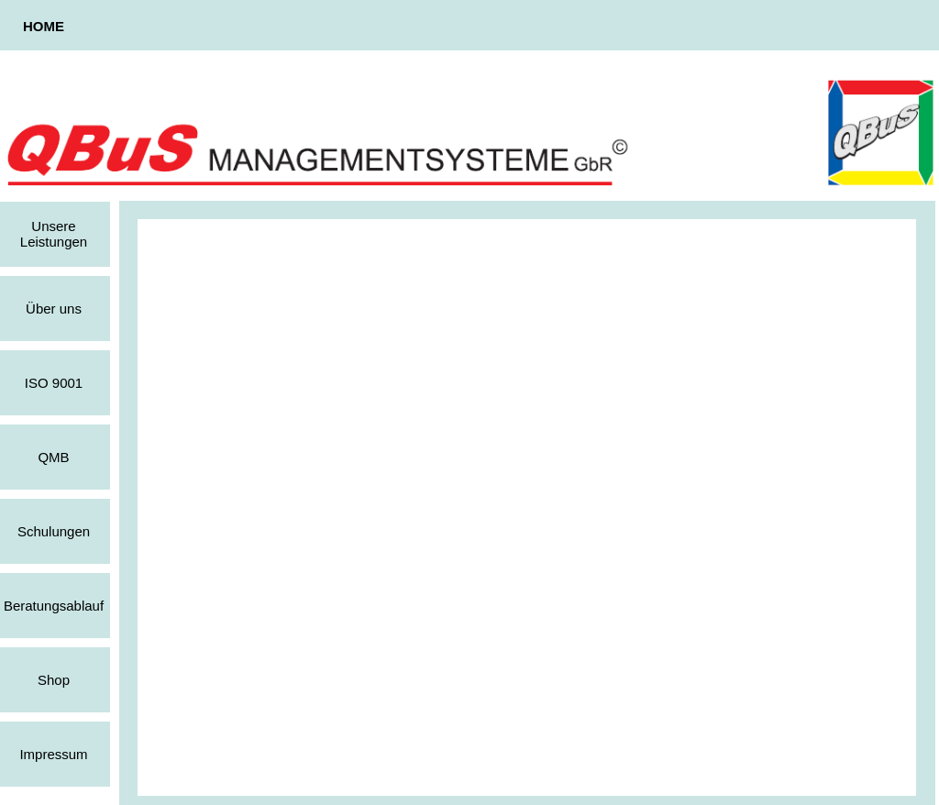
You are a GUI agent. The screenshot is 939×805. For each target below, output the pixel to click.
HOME (43, 26)
